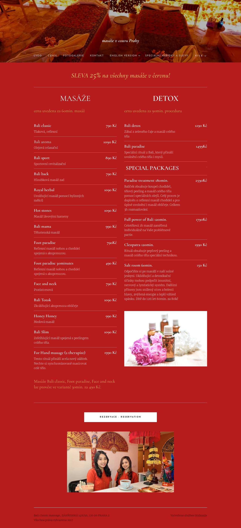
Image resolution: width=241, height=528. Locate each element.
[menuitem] (59, 56)
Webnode (201, 515)
